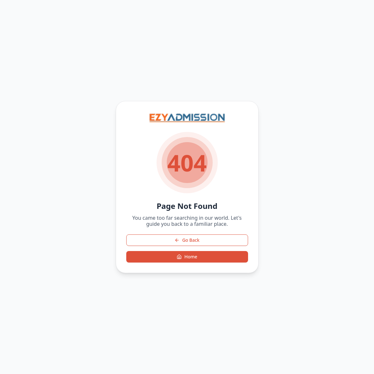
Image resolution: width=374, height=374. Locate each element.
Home (187, 257)
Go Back (186, 240)
